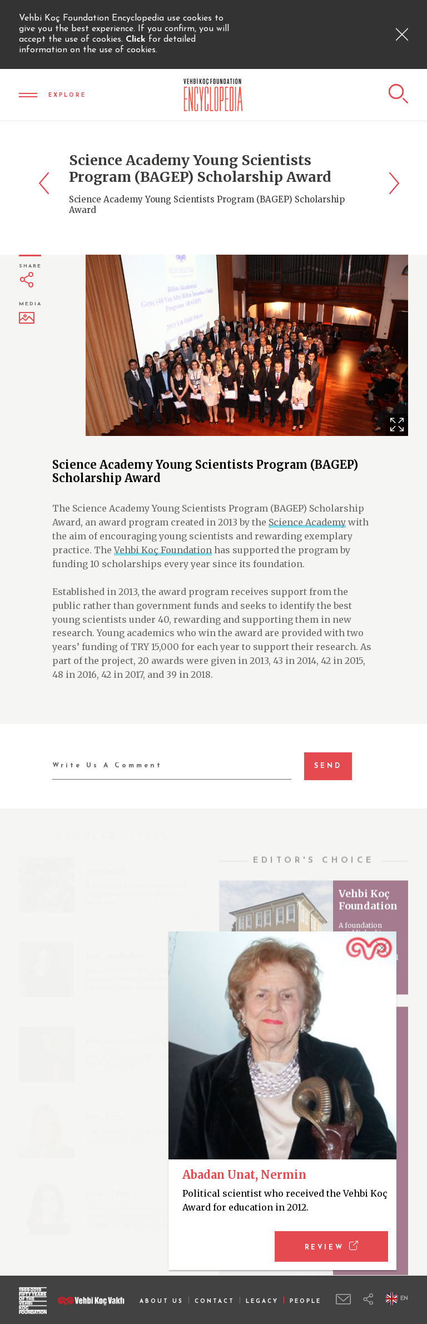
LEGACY (262, 1301)
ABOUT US (161, 1301)
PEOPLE (305, 1301)
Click (137, 39)
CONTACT (215, 1301)
